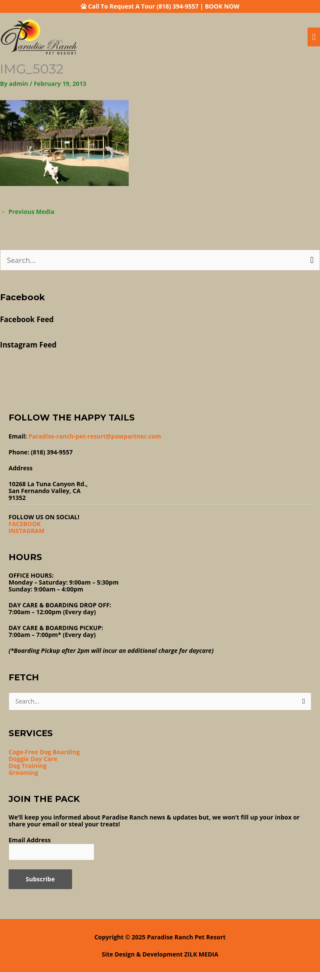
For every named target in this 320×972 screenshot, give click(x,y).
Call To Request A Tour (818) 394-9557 (143, 6)
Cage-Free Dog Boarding (44, 752)
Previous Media (27, 211)
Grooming (23, 772)
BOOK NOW (222, 6)
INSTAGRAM (27, 531)
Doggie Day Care (33, 759)
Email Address (30, 840)
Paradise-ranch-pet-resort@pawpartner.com (94, 436)
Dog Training (27, 766)
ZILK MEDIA (201, 954)
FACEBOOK (25, 524)
